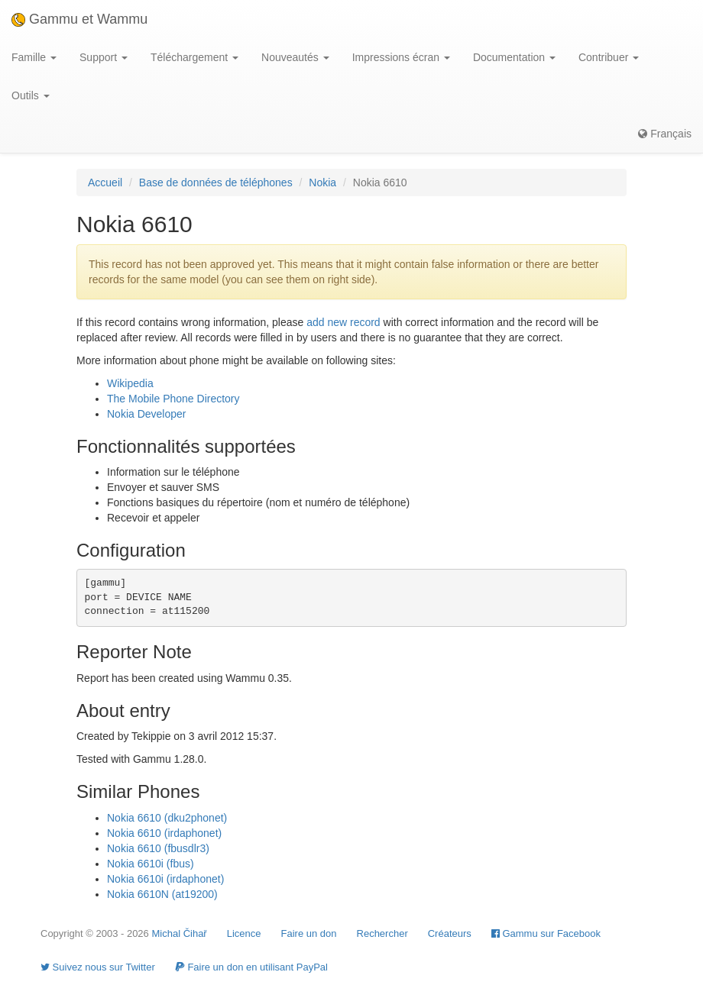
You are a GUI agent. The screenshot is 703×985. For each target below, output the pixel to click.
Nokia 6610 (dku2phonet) (167, 818)
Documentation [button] (514, 57)
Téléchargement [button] (194, 57)
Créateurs (449, 933)
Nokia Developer (146, 414)
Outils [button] (30, 95)
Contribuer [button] (608, 57)
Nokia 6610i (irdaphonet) (165, 879)
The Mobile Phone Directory (173, 398)
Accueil (105, 182)
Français (665, 134)
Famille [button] (34, 57)
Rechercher (382, 933)
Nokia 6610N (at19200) (162, 894)
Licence (244, 933)
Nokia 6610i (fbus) (150, 863)
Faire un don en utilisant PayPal (251, 967)
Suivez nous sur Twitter (97, 967)
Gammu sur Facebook (546, 933)
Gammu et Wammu (79, 19)
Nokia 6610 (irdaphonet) (164, 833)
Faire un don (309, 933)
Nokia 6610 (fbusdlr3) (158, 848)
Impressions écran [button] (401, 57)
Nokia (322, 182)
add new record (343, 322)
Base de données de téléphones (216, 182)
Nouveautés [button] (295, 57)
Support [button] (103, 57)
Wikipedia (130, 383)
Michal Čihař (178, 933)
